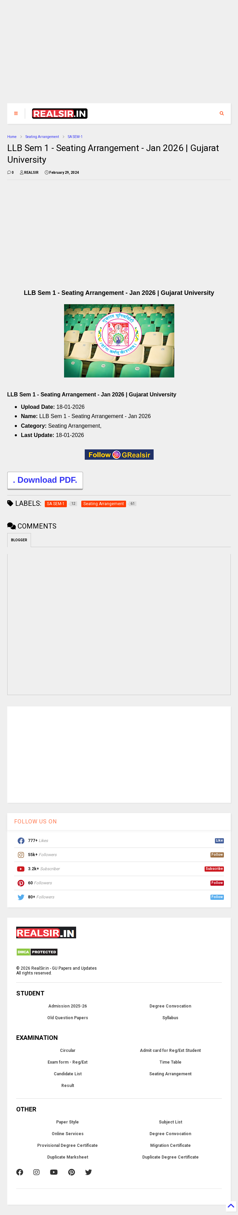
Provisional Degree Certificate (67, 1145)
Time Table (170, 1062)
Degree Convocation (170, 1006)
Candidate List (68, 1074)
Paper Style (67, 1122)
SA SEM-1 (75, 137)
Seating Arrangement (42, 137)
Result (67, 1085)
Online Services (68, 1133)
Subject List (170, 1122)
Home (12, 137)
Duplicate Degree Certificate (170, 1157)
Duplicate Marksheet (67, 1157)
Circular (67, 1050)
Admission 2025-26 (67, 1006)
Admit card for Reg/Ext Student (170, 1050)
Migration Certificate (170, 1145)
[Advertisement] (119, 55)
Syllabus (170, 1017)
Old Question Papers (67, 1017)
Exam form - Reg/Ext (67, 1062)
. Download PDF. (45, 481)
